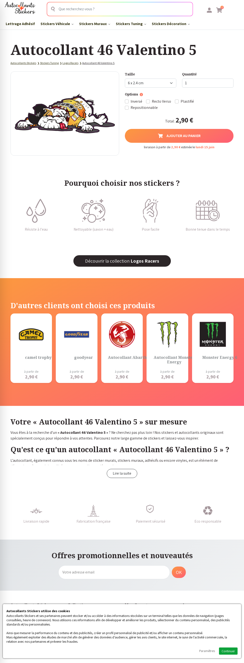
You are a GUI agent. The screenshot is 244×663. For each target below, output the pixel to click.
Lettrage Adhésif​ (20, 23)
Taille (130, 74)
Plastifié (187, 101)
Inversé (136, 101)
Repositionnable (144, 107)
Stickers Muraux (94, 23)
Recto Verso (161, 101)
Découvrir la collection (122, 261)
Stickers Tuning (131, 23)
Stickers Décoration (171, 23)
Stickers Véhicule (57, 23)
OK (179, 572)
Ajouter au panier (179, 135)
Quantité (189, 74)
